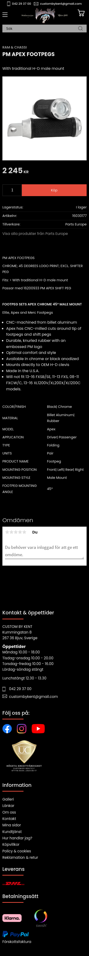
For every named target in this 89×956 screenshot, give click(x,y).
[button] (4, 16)
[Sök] (80, 29)
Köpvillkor (10, 844)
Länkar (8, 805)
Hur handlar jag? (17, 838)
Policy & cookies (16, 851)
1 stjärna (7, 532)
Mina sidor (11, 825)
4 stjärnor (20, 532)
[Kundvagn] (81, 13)
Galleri (8, 799)
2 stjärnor (11, 532)
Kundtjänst (12, 831)
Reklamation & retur (20, 857)
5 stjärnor (24, 532)
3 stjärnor (16, 532)
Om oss (9, 812)
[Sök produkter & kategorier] (42, 29)
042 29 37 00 (21, 4)
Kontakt (9, 818)
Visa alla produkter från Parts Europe (35, 233)
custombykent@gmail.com (61, 4)
